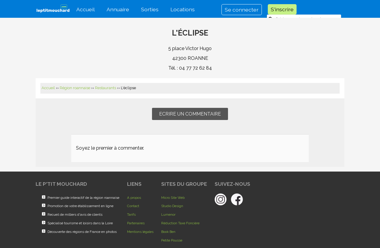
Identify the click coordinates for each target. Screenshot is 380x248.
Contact (133, 206)
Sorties (150, 9)
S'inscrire (282, 9)
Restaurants (105, 88)
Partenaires (136, 223)
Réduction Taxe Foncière (180, 223)
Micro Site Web (173, 198)
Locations (182, 9)
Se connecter (242, 10)
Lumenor (168, 214)
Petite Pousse (171, 240)
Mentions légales (140, 232)
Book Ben (168, 232)
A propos (134, 198)
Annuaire (118, 9)
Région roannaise (75, 88)
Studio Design (172, 206)
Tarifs (131, 214)
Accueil (85, 9)
